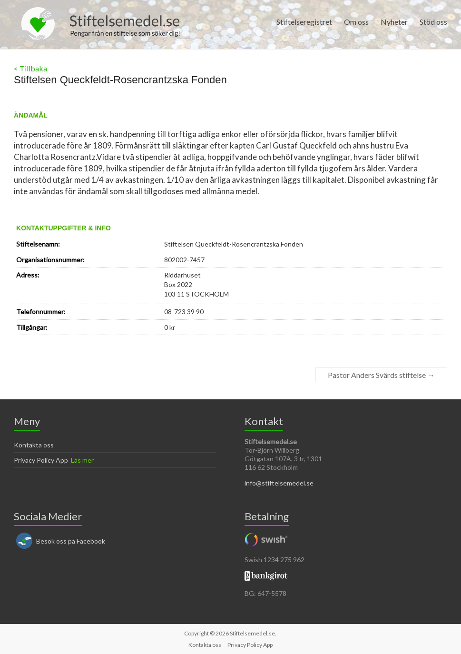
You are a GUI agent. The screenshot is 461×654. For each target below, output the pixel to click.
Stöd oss (433, 21)
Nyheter (394, 21)
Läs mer (82, 460)
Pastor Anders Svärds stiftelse (381, 374)
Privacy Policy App (41, 460)
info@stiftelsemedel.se (279, 483)
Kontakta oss (34, 445)
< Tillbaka (30, 68)
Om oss (356, 21)
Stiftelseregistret (304, 21)
